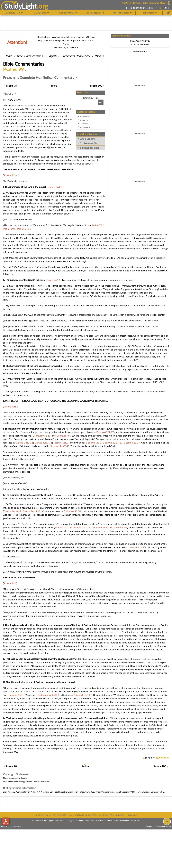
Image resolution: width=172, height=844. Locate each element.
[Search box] (87, 102)
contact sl (106, 814)
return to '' (157, 757)
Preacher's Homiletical (75, 56)
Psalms (99, 56)
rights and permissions (85, 814)
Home (8, 56)
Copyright (84, 123)
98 (11, 85)
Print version (85, 116)
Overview (84, 120)
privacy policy (60, 814)
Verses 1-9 (9, 93)
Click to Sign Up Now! (154, 2)
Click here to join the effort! (66, 47)
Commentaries (30, 56)
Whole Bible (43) (88, 138)
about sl (120, 814)
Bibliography (85, 127)
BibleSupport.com (24, 781)
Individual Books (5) (89, 147)
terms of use (41, 814)
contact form (135, 820)
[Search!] (100, 102)
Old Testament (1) (88, 143)
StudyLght (21, 6)
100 (96, 85)
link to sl (132, 814)
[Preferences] (168, 13)
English (51, 56)
